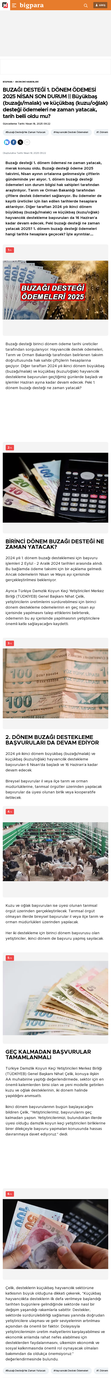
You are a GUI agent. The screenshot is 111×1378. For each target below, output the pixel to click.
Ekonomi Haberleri (27, 82)
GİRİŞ (102, 5)
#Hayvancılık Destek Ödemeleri (71, 132)
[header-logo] (32, 5)
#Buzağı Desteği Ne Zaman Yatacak (25, 132)
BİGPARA (8, 82)
